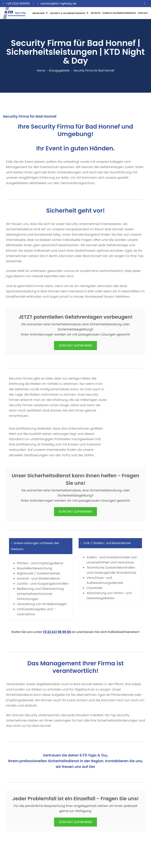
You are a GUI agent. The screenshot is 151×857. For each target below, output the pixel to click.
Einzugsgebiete (59, 70)
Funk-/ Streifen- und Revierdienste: (106, 543)
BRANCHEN (38, 13)
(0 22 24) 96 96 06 (57, 632)
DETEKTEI (95, 13)
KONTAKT (143, 13)
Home (41, 70)
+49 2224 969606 (18, 3)
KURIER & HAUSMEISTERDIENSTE (119, 13)
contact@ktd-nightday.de (58, 3)
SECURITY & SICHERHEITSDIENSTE (67, 13)
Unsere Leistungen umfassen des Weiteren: (35, 546)
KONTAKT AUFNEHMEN (75, 345)
